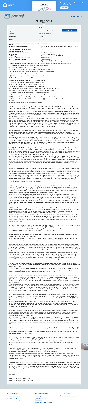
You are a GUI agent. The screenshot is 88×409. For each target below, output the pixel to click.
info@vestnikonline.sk (69, 396)
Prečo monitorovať (14, 401)
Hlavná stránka (13, 393)
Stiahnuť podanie (70, 30)
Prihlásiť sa (77, 17)
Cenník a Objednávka (41, 393)
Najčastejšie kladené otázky (43, 402)
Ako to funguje (13, 398)
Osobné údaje (66, 393)
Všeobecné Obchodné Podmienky (41, 399)
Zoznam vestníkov (14, 396)
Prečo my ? (38, 396)
